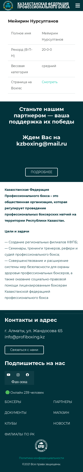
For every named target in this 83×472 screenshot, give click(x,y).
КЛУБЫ (11, 423)
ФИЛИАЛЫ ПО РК (20, 434)
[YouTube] (8, 375)
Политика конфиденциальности (41, 458)
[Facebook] (27, 375)
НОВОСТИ (61, 423)
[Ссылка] (8, 6)
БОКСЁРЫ (13, 402)
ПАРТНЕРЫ (62, 402)
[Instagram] (18, 375)
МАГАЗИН (61, 413)
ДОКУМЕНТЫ (16, 413)
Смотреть (50, 82)
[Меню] (77, 5)
